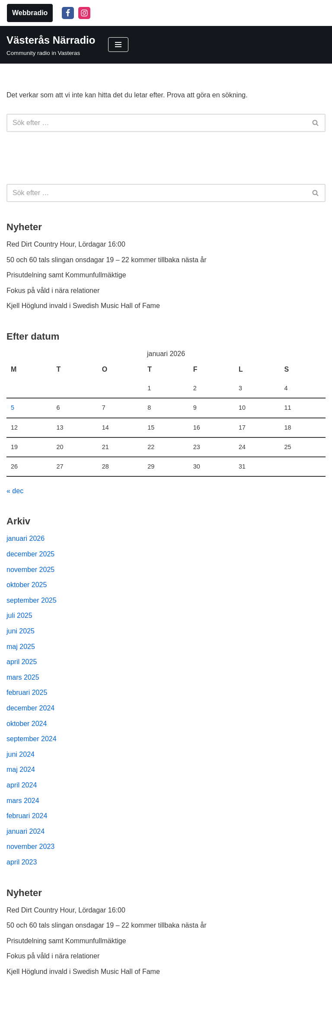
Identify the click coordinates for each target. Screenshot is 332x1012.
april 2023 (21, 862)
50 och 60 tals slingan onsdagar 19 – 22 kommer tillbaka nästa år (106, 259)
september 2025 (31, 600)
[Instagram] (84, 13)
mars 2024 (22, 800)
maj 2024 (20, 769)
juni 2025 (20, 631)
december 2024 (30, 708)
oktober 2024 (26, 723)
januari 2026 (25, 538)
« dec (14, 491)
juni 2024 (20, 754)
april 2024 (21, 785)
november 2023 (30, 846)
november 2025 (30, 569)
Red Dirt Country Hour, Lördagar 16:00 (65, 244)
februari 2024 (26, 815)
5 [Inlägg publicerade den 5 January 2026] (12, 407)
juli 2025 (19, 615)
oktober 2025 (26, 584)
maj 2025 (20, 646)
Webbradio (30, 12)
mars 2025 (22, 677)
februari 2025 (26, 692)
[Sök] (156, 123)
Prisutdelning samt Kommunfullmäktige (66, 275)
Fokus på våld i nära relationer (52, 290)
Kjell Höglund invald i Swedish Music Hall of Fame (83, 305)
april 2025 (21, 661)
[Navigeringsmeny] (118, 44)
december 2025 (30, 554)
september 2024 (31, 738)
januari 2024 (25, 831)
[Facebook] (68, 13)
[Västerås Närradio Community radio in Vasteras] (50, 45)
